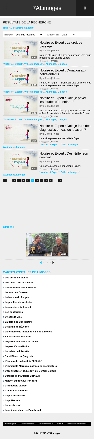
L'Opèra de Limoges (15, 390)
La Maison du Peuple (16, 297)
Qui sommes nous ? (44, 423)
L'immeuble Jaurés (14, 385)
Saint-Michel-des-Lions (17, 336)
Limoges (61, 64)
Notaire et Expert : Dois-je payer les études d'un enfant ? (63, 100)
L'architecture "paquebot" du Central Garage (29, 371)
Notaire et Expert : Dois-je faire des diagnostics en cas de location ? (65, 127)
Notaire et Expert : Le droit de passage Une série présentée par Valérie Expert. (65, 56)
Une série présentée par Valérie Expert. (60, 138)
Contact (58, 423)
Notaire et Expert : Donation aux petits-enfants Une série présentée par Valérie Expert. (65, 84)
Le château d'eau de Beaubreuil (21, 410)
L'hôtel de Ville (12, 317)
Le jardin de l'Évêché (15, 326)
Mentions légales (10, 423)
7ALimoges (47, 8)
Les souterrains (12, 312)
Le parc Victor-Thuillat (16, 346)
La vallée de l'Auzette (16, 351)
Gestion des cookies (26, 423)
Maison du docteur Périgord (19, 380)
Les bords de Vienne (15, 277)
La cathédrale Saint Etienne (19, 287)
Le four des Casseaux (16, 292)
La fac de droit (12, 405)
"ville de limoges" (33, 64)
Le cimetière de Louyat (17, 307)
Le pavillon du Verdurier (17, 302)
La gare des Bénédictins (17, 321)
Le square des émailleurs (18, 282)
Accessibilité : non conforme (75, 423)
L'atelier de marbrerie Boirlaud (21, 375)
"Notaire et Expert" (12, 64)
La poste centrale (14, 395)
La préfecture (11, 400)
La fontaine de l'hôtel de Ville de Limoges (27, 331)
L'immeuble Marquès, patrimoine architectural (30, 366)
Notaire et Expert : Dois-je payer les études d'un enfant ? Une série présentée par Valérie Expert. (65, 112)
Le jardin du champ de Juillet (20, 341)
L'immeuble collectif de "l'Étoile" (22, 361)
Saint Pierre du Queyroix (18, 356)
